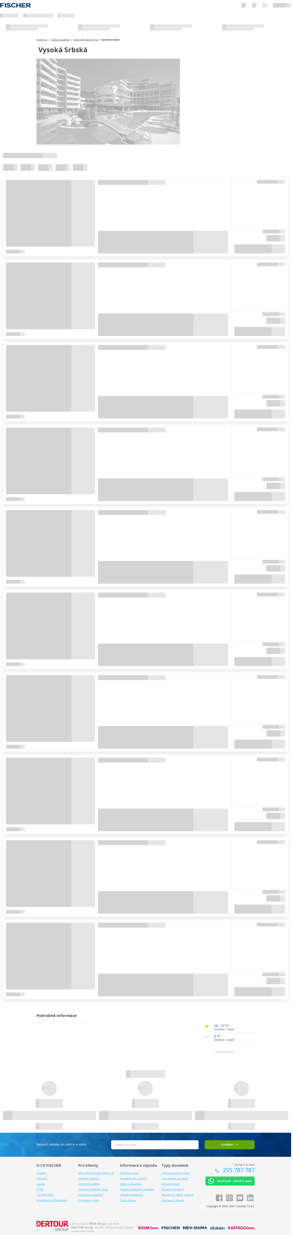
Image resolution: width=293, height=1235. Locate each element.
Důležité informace (131, 1195)
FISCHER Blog (44, 1195)
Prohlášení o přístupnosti (51, 1200)
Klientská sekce (129, 1173)
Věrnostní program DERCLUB (96, 1173)
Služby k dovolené (131, 1184)
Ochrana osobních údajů (93, 1189)
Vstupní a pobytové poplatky (137, 1189)
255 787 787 (238, 1170)
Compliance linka (88, 1200)
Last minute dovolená (175, 1178)
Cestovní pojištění (89, 1184)
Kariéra (40, 1184)
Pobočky (41, 1178)
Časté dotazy (128, 1200)
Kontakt (41, 1173)
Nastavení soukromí (90, 1195)
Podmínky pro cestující (133, 1178)
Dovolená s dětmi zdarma (177, 1195)
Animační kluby (171, 1184)
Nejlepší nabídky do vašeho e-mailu (61, 1144)
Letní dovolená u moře (175, 1173)
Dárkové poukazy (88, 1178)
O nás (40, 1189)
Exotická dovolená (173, 1189)
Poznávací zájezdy (173, 1200)
